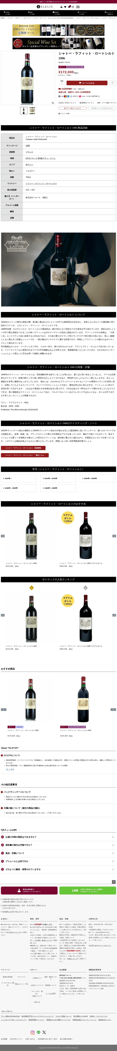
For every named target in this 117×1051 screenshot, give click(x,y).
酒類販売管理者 (95, 970)
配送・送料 (34, 919)
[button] (3, 709)
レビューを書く (65, 113)
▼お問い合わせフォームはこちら (100, 945)
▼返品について (72, 959)
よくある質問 (51, 994)
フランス (10, 18)
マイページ (5, 970)
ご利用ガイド (37, 978)
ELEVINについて (16, 1039)
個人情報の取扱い (66, 1039)
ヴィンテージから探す (82, 13)
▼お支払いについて (13, 932)
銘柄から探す (31, 13)
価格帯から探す (56, 13)
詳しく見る (10, 769)
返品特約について (86, 103)
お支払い (4, 919)
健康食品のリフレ (104, 1020)
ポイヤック (27, 18)
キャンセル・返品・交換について (37, 993)
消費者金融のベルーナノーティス (84, 1020)
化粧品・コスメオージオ (98, 1016)
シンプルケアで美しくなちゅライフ (14, 1020)
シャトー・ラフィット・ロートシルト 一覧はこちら (25, 455)
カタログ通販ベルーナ (64, 1016)
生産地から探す (7, 13)
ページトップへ (114, 882)
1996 (28, 146)
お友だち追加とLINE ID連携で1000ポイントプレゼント (87, 891)
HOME (3, 18)
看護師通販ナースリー (37, 1020)
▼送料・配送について (43, 940)
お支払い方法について (66, 103)
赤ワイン (29, 165)
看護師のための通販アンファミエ (58, 1020)
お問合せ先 (93, 919)
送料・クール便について (106, 103)
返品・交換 (63, 919)
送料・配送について (50, 978)
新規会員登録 (8, 977)
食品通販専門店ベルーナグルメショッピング (37, 1016)
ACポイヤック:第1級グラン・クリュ (41, 158)
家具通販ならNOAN (80, 1016)
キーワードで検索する (109, 13)
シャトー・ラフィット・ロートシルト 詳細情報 (23, 448)
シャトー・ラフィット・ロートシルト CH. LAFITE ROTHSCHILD (53, 18)
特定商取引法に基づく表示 (47, 1039)
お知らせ (37, 1002)
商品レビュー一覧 (21, 984)
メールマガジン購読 (7, 984)
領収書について (50, 985)
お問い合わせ (30, 1039)
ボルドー (18, 18)
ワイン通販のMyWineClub (10, 1016)
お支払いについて (37, 985)
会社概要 (63, 970)
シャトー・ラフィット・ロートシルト (87, 18)
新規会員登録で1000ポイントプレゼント (29, 891)
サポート (33, 970)
